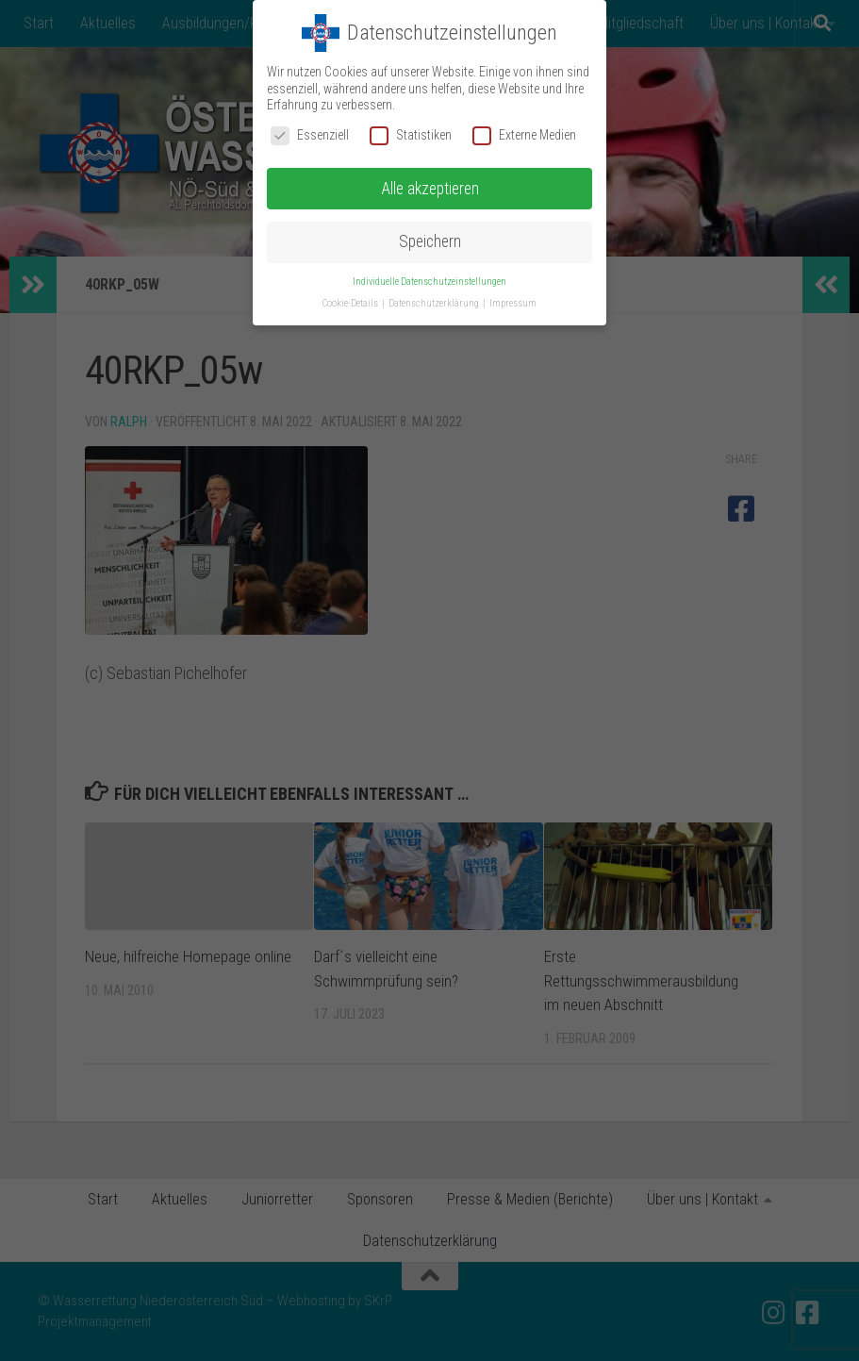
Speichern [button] (430, 241)
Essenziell (310, 134)
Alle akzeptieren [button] (430, 187)
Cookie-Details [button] (351, 303)
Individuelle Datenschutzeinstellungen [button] (429, 281)
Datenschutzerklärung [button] (434, 303)
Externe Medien (524, 134)
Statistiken (411, 134)
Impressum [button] (513, 303)
